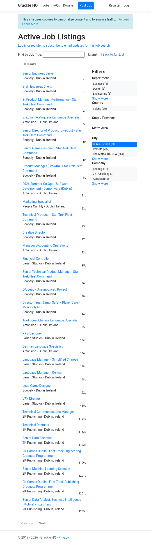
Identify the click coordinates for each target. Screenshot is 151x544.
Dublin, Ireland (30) (104, 144)
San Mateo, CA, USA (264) (108, 154)
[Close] (124, 19)
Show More (100, 98)
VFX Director (31, 399)
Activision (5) (101, 178)
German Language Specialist (43, 346)
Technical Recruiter (36, 425)
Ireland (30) (100, 108)
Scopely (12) (100, 169)
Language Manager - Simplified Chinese (50, 359)
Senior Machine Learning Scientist (46, 469)
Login (127, 5)
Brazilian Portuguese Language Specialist (51, 117)
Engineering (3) (102, 93)
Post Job (86, 5)
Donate (68, 5)
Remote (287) (101, 149)
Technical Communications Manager (48, 412)
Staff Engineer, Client (37, 86)
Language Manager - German (43, 372)
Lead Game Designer (37, 385)
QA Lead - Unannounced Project (45, 289)
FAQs (56, 5)
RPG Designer (32, 333)
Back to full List (113, 54)
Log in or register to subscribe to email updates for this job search (64, 45)
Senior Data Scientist (37, 438)
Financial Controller (36, 258)
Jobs (45, 5)
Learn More (30, 24)
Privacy (64, 537)
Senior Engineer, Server (39, 73)
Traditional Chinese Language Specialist (50, 320)
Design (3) (99, 88)
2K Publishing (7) (103, 173)
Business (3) (100, 83)
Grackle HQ (28, 5)
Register (114, 5)
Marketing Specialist (37, 201)
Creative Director (34, 232)
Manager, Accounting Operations (45, 245)
